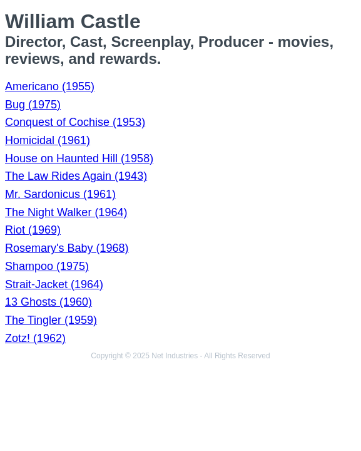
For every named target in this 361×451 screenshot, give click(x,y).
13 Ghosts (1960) (48, 302)
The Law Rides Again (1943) (76, 176)
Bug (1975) (33, 104)
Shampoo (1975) (47, 266)
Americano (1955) (49, 86)
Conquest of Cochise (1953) (75, 122)
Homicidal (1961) (47, 140)
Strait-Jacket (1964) (54, 284)
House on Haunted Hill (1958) (79, 158)
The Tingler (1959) (51, 320)
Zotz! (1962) (35, 338)
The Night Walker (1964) (66, 212)
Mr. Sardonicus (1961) (60, 194)
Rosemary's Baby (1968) (67, 248)
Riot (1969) (33, 230)
